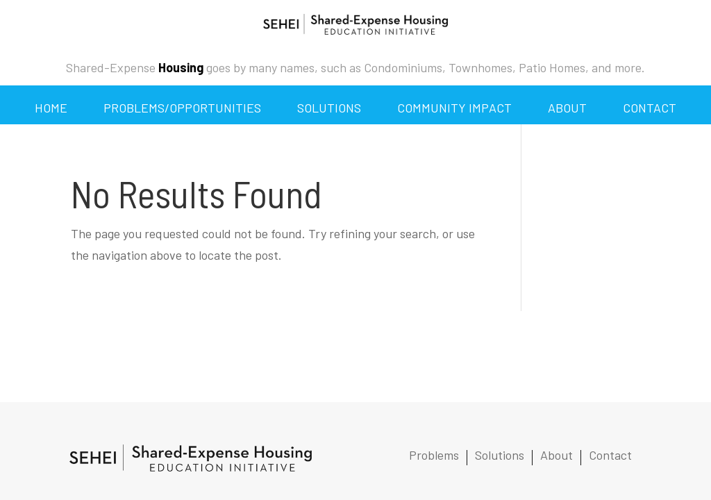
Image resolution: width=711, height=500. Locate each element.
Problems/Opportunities (182, 107)
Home (51, 107)
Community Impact (454, 107)
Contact (649, 107)
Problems (434, 456)
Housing (180, 67)
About (567, 107)
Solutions (329, 107)
